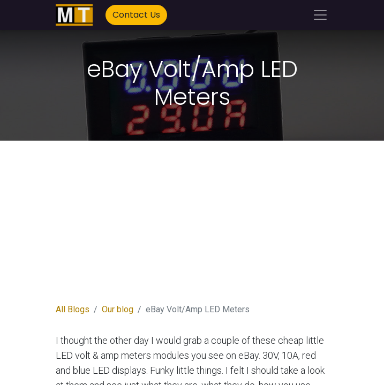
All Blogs (72, 309)
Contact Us (136, 15)
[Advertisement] (192, 228)
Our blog (117, 309)
